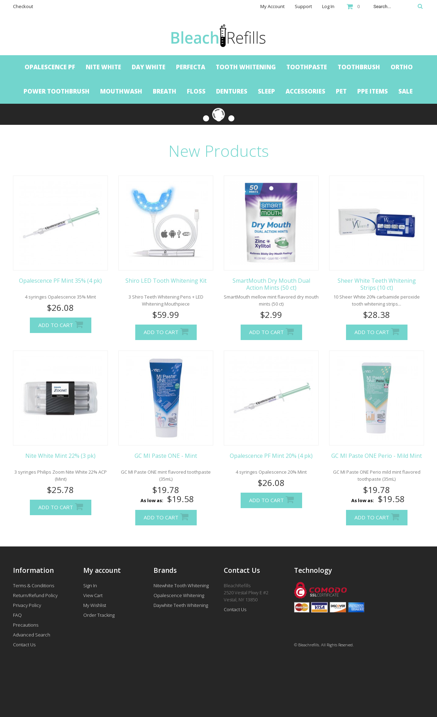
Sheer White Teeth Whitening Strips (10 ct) (377, 284)
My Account (272, 6)
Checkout (23, 6)
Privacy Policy (27, 605)
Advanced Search (31, 635)
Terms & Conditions (33, 585)
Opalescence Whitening (179, 595)
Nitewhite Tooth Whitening (181, 585)
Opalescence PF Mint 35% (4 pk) (60, 280)
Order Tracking (99, 615)
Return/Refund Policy (35, 595)
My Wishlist (94, 605)
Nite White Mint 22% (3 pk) (60, 456)
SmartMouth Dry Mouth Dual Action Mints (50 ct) (271, 284)
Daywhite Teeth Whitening (181, 605)
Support (303, 6)
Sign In (90, 585)
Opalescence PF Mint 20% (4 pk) (271, 456)
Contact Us (24, 644)
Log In (328, 6)
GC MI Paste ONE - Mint (166, 456)
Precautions (25, 625)
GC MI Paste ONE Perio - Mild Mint (376, 456)
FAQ (17, 615)
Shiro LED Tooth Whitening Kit (166, 280)
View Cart (93, 595)
